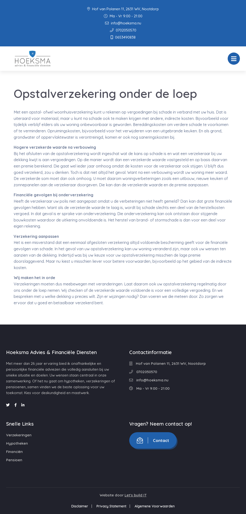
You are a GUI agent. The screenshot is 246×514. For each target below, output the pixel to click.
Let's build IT (136, 495)
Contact (153, 440)
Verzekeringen (19, 435)
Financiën (14, 451)
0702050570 (123, 30)
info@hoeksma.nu (123, 23)
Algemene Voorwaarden (155, 506)
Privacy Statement (111, 506)
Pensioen (14, 460)
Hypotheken (17, 443)
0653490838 (123, 37)
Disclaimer (79, 506)
